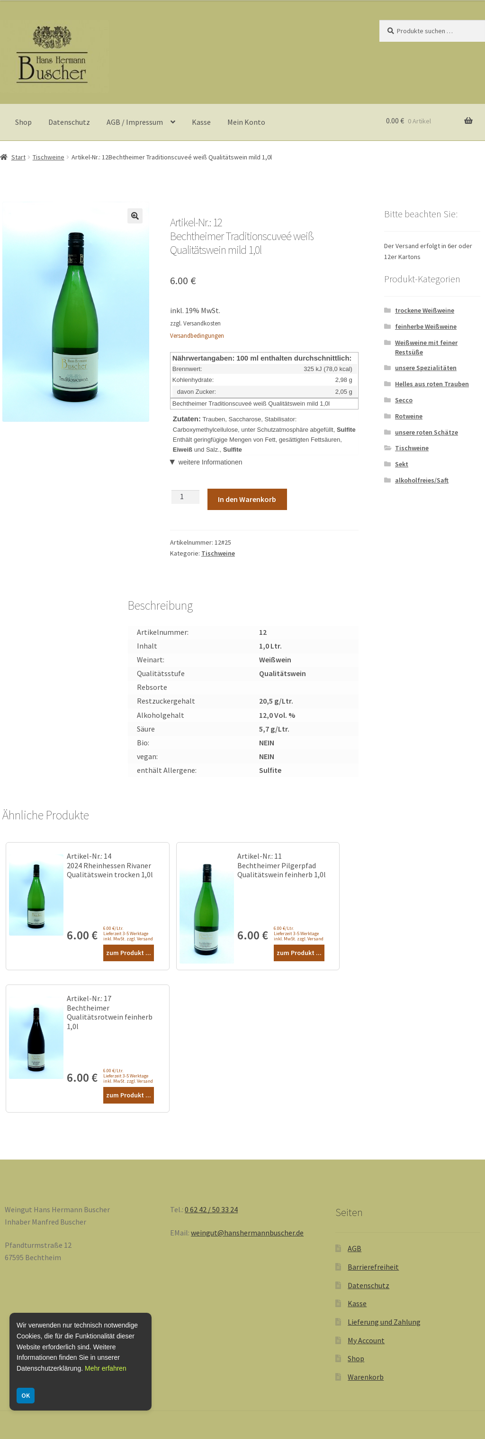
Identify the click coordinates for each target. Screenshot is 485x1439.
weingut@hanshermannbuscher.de (247, 1232)
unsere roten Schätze (426, 432)
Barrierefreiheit (373, 1267)
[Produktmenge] (185, 497)
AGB (354, 1248)
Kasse (201, 122)
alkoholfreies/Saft (422, 480)
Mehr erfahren (105, 1368)
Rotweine (408, 416)
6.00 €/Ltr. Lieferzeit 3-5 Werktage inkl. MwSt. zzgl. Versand (128, 933)
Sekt (401, 464)
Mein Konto (246, 122)
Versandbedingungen (197, 336)
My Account (366, 1340)
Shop (23, 122)
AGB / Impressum (135, 122)
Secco (404, 400)
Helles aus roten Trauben (432, 384)
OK (25, 1395)
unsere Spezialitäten (426, 367)
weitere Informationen (210, 462)
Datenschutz (69, 122)
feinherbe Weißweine (426, 326)
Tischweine (48, 157)
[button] (135, 215)
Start (18, 157)
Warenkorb (366, 1377)
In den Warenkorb (247, 499)
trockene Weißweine (424, 310)
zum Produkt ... (128, 952)
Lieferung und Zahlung (384, 1322)
